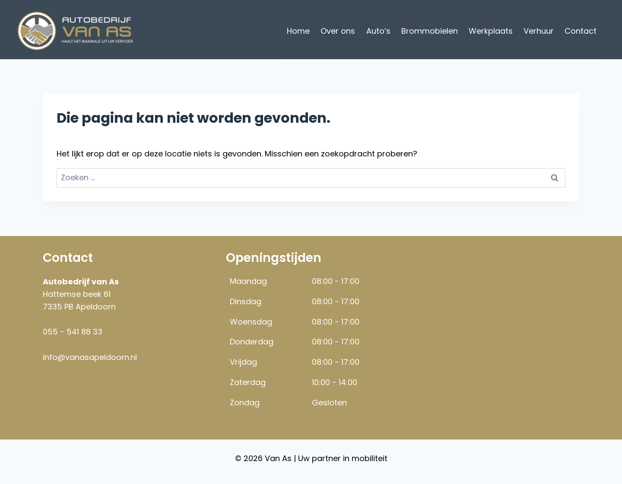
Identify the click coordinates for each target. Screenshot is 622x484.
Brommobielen (429, 30)
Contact (581, 30)
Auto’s (378, 30)
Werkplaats (491, 30)
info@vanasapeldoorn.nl (90, 357)
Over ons (338, 30)
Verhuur (539, 30)
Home (298, 30)
